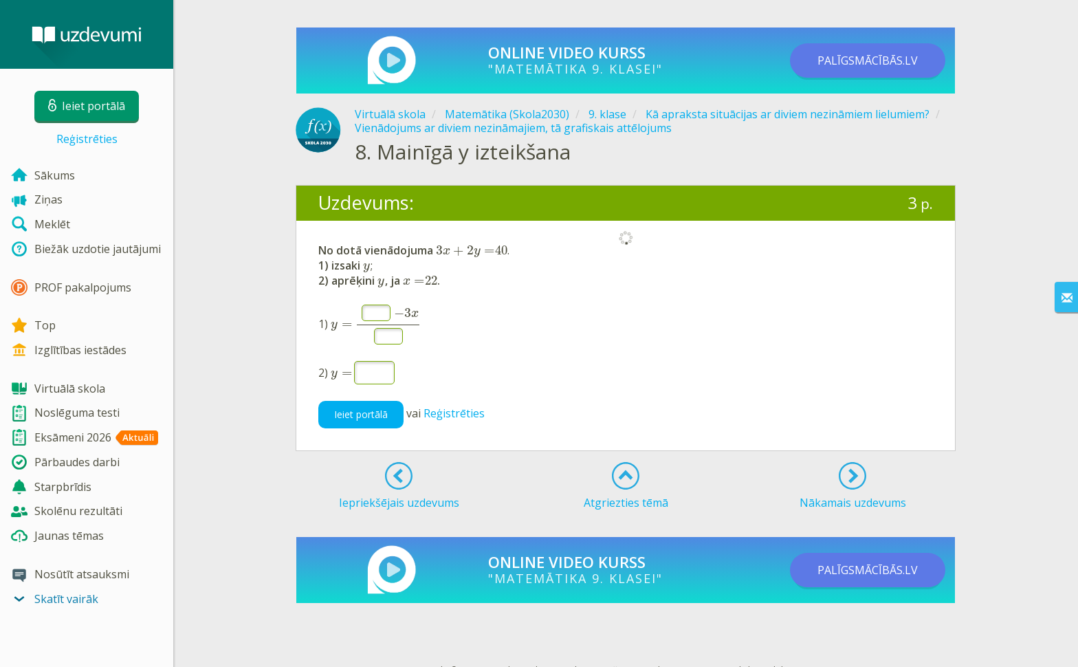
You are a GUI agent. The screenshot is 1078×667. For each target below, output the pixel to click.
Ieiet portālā (361, 390)
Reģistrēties (87, 139)
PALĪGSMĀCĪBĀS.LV (867, 60)
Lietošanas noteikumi (635, 646)
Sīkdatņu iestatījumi (804, 646)
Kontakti (568, 646)
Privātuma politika (722, 646)
